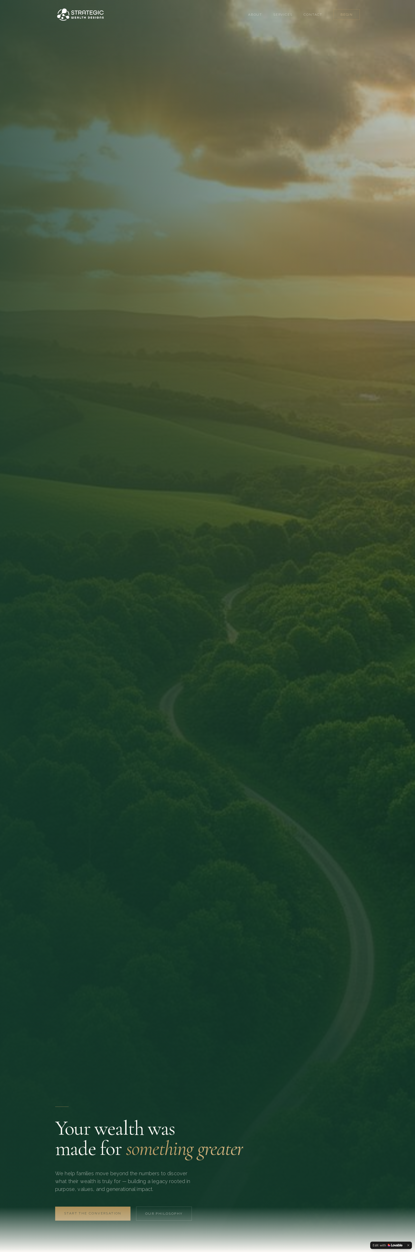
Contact (313, 15)
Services (282, 15)
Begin (347, 15)
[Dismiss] (408, 1245)
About (255, 15)
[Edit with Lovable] (387, 1245)
